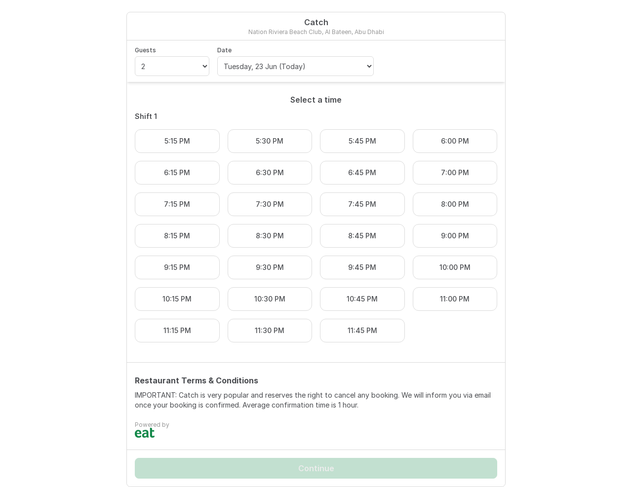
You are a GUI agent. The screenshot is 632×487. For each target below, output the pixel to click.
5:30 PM (269, 141)
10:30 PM (269, 299)
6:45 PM (362, 172)
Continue (316, 468)
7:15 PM (177, 204)
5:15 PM (177, 141)
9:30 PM (270, 267)
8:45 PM (362, 235)
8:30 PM (270, 235)
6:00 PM (455, 141)
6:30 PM (270, 172)
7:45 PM (362, 204)
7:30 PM (270, 204)
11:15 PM (177, 330)
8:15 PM (177, 235)
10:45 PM (362, 299)
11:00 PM (455, 299)
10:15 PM (177, 299)
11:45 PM (362, 330)
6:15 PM (177, 172)
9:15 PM (177, 267)
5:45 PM (362, 141)
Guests (145, 50)
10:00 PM (455, 267)
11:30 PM (269, 330)
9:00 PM (455, 235)
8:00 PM (455, 204)
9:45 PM (362, 267)
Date (224, 50)
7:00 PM (455, 172)
